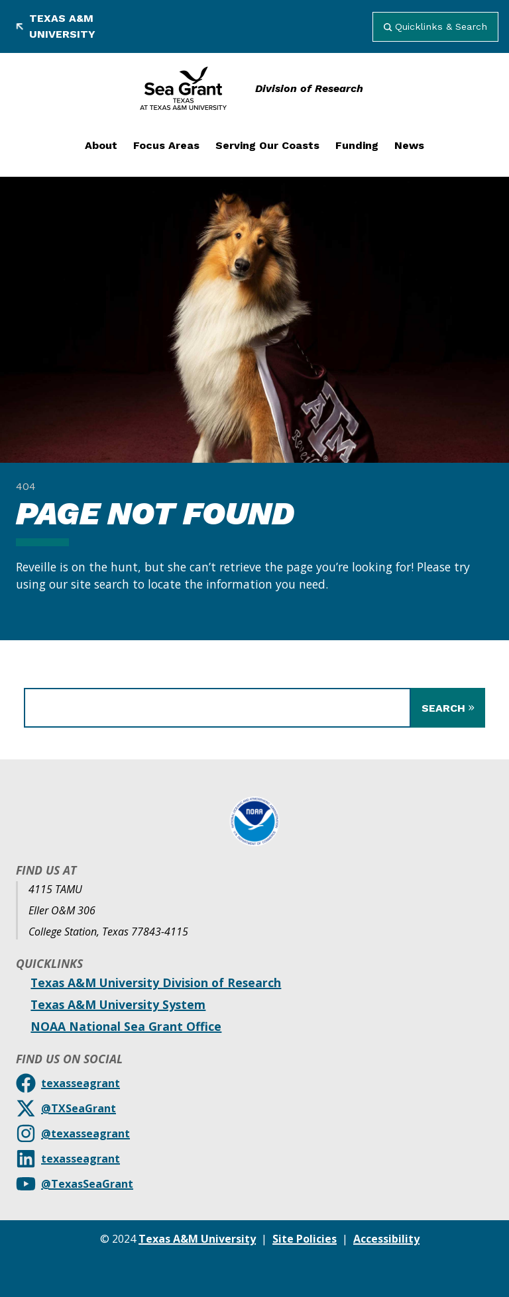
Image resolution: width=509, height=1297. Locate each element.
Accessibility (386, 1238)
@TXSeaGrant (78, 1108)
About (101, 145)
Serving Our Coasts (267, 145)
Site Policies (304, 1238)
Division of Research (309, 88)
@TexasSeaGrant (87, 1184)
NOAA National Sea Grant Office (125, 1026)
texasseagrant (80, 1083)
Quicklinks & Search (435, 26)
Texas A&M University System (117, 1004)
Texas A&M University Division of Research (155, 982)
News (409, 145)
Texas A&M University (55, 26)
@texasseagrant (85, 1133)
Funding (356, 145)
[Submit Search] (448, 708)
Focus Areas (166, 145)
